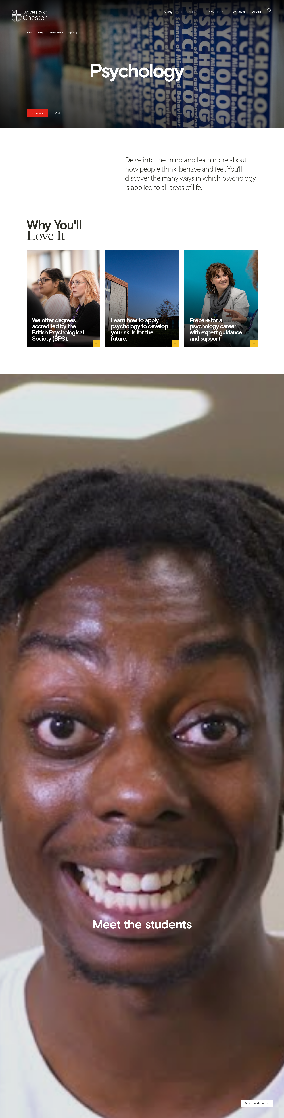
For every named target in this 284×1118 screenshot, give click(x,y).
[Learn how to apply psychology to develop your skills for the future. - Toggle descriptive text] (175, 343)
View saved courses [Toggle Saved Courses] (256, 1103)
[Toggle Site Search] (269, 10)
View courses (37, 113)
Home (29, 32)
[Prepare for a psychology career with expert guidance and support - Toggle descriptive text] (254, 343)
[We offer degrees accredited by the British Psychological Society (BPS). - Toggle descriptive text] (96, 343)
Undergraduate (56, 32)
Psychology (73, 32)
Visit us (59, 113)
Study (40, 32)
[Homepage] (29, 16)
